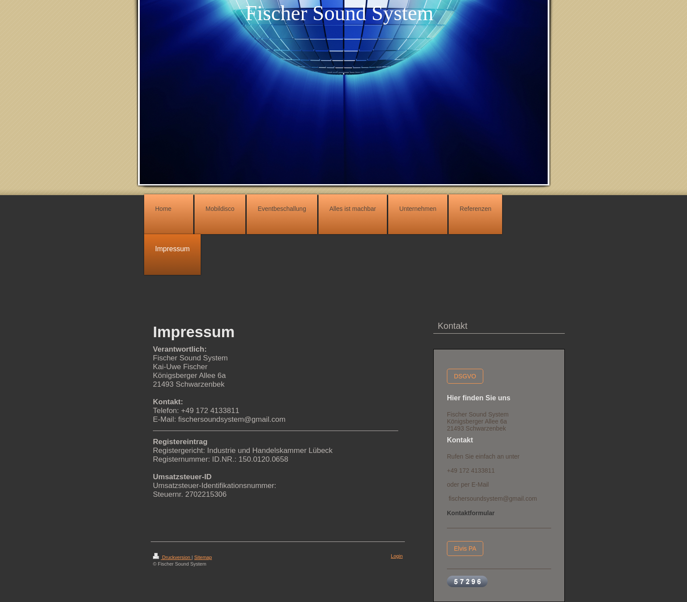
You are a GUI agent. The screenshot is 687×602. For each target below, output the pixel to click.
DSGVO (465, 376)
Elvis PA (465, 548)
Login (397, 556)
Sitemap (203, 557)
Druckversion (172, 557)
